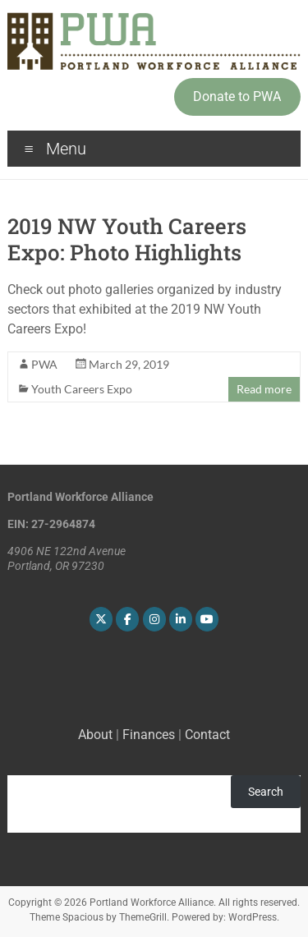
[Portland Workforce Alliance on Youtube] (206, 619)
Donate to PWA (237, 96)
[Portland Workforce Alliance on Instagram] (154, 619)
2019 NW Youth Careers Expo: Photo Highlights (126, 239)
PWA (44, 364)
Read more (264, 389)
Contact (207, 734)
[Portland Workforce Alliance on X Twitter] (101, 619)
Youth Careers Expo (81, 389)
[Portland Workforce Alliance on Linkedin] (180, 619)
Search (265, 791)
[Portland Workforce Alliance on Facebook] (127, 619)
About (95, 734)
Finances (148, 734)
